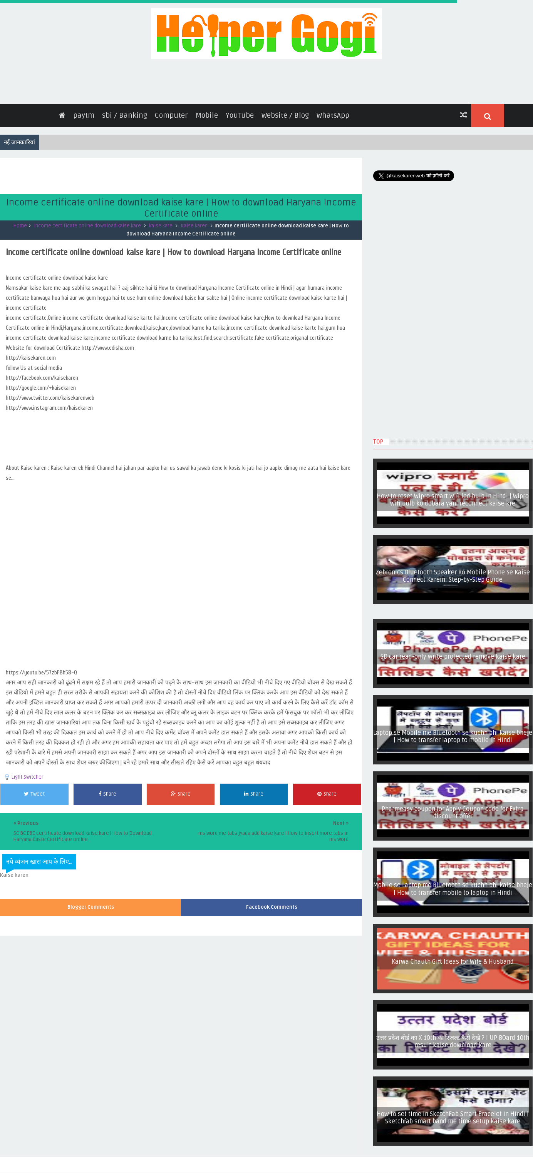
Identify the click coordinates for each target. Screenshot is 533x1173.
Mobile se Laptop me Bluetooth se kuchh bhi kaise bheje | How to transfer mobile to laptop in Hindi (452, 888)
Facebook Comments (271, 907)
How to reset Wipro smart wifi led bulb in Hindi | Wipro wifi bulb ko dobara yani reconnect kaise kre (453, 499)
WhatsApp (333, 115)
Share (107, 794)
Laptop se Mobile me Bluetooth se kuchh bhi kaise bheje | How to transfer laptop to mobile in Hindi (452, 736)
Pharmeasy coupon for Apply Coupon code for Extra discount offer (453, 812)
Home (20, 226)
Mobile (207, 115)
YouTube (240, 115)
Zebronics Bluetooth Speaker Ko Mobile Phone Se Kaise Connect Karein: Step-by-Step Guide (452, 576)
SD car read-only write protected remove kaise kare (452, 657)
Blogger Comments (90, 907)
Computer (171, 115)
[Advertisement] (140, 175)
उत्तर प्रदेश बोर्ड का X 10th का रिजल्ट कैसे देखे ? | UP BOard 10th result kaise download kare (452, 1041)
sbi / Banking (124, 115)
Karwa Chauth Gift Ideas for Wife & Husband (453, 962)
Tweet (34, 794)
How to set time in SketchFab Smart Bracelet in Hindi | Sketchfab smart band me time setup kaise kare (453, 1117)
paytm (83, 115)
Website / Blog (285, 115)
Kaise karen (194, 226)
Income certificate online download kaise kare (87, 226)
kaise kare (161, 226)
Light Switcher (28, 777)
